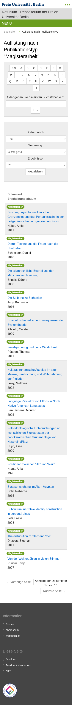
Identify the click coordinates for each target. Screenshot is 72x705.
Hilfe (8, 671)
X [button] (56, 81)
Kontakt (10, 624)
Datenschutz (13, 635)
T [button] (30, 81)
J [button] (23, 74)
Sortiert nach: (35, 132)
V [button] (42, 81)
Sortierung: (35, 145)
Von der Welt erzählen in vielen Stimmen (34, 558)
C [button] (34, 68)
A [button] (21, 68)
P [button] (61, 74)
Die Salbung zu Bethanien (24, 297)
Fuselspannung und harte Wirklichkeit (32, 347)
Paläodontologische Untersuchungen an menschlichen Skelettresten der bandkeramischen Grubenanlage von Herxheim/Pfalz (33, 435)
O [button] (55, 74)
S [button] (23, 81)
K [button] (29, 74)
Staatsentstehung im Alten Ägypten (30, 486)
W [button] (49, 81)
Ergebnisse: (35, 158)
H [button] (11, 74)
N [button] (48, 74)
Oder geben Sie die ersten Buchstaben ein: (35, 97)
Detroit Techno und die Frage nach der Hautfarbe (32, 246)
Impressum (12, 630)
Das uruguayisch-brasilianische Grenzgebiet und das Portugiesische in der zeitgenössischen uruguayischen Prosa (35, 217)
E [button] (47, 68)
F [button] (53, 68)
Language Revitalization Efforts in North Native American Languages (33, 403)
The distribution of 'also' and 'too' (29, 536)
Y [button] (62, 81)
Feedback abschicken (18, 665)
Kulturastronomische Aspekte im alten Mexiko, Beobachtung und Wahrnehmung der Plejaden (34, 374)
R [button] (17, 81)
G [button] (60, 68)
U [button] (36, 81)
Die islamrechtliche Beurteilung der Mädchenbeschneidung (30, 273)
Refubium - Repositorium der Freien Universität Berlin (30, 14)
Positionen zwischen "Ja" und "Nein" (31, 464)
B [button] (28, 68)
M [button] (42, 74)
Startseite (9, 31)
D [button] (41, 68)
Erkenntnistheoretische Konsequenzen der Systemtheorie (35, 322)
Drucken (10, 659)
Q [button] (10, 81)
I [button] (17, 74)
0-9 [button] (14, 68)
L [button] (35, 74)
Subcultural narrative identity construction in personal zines (34, 511)
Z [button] (36, 87)
